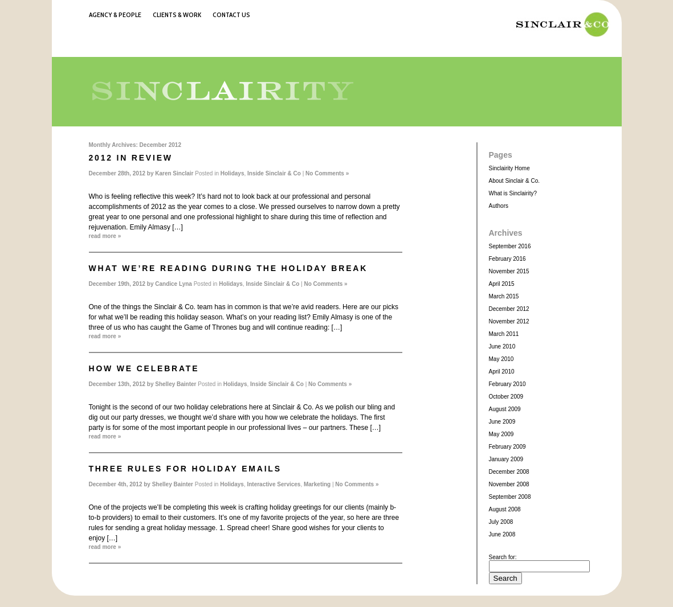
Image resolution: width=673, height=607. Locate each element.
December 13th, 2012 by (122, 384)
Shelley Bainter (175, 384)
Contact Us (231, 14)
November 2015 (509, 271)
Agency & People (115, 14)
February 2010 (507, 384)
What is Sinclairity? (513, 193)
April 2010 (502, 371)
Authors (498, 206)
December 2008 (509, 472)
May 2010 (501, 359)
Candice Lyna (173, 284)
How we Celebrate (144, 368)
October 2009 (506, 396)
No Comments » (327, 173)
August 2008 (505, 509)
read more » (105, 236)
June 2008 (502, 534)
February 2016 (507, 259)
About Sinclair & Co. (514, 181)
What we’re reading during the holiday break (228, 268)
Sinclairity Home (509, 168)
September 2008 (510, 497)
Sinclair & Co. (559, 24)
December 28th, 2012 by (122, 173)
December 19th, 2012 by (122, 284)
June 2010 (502, 346)
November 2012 (509, 321)
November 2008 (509, 484)
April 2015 (502, 284)
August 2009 (505, 409)
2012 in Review (131, 157)
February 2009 (507, 447)
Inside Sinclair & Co (274, 173)
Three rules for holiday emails (185, 468)
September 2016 (510, 246)
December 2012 (509, 309)
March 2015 (504, 296)
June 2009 (502, 422)
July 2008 (501, 522)
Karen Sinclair (174, 173)
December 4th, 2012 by (120, 484)
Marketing (317, 484)
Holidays (232, 173)
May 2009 (501, 434)
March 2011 (504, 334)
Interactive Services (273, 484)
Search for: (503, 557)
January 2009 (506, 459)
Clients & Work (177, 14)
